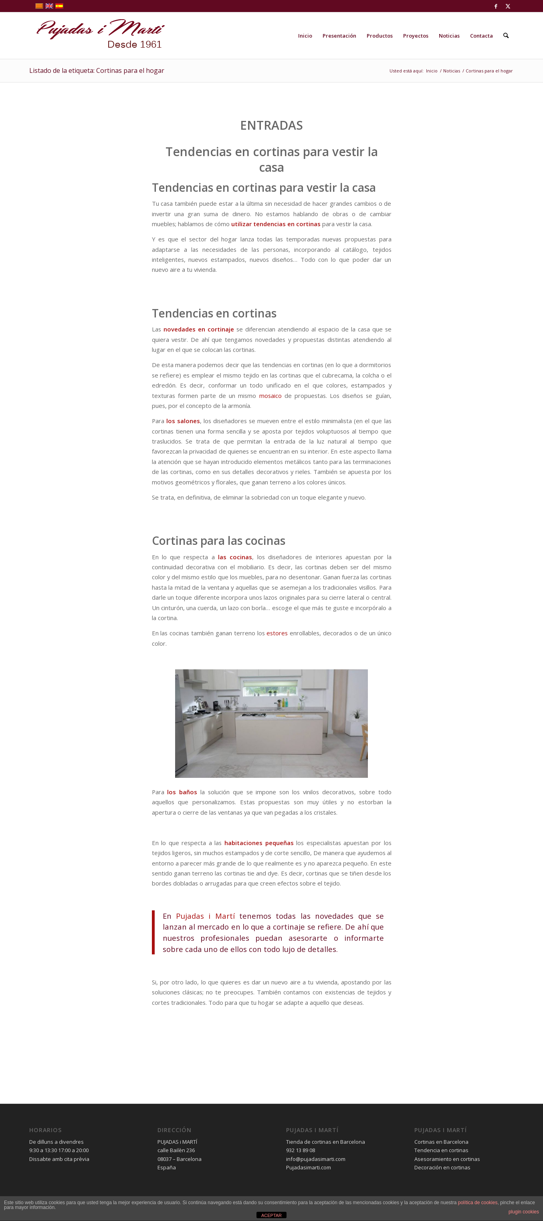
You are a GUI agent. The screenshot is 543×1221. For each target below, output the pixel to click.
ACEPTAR (271, 1215)
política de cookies (478, 1202)
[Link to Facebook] (496, 6)
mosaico (270, 396)
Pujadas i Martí (205, 916)
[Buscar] (506, 35)
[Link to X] (508, 6)
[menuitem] (305, 35)
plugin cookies (524, 1212)
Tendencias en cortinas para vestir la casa (272, 159)
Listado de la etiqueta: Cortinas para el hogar (96, 70)
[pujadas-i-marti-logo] (97, 35)
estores (277, 633)
